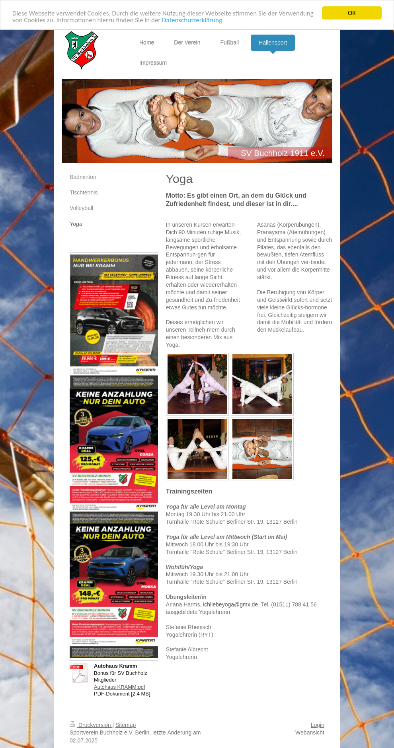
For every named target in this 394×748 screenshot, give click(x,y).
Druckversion (91, 725)
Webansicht (309, 732)
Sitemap (125, 725)
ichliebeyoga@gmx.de (230, 604)
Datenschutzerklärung (192, 20)
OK (352, 13)
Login (317, 725)
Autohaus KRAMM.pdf (119, 687)
